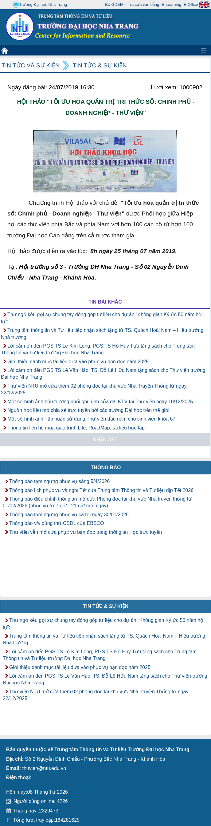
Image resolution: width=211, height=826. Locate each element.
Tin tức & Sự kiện (100, 65)
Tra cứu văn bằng (143, 4)
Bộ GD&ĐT (115, 4)
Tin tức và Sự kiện (31, 65)
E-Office (191, 4)
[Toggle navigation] (203, 50)
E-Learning (171, 4)
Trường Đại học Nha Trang (40, 5)
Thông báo (106, 467)
